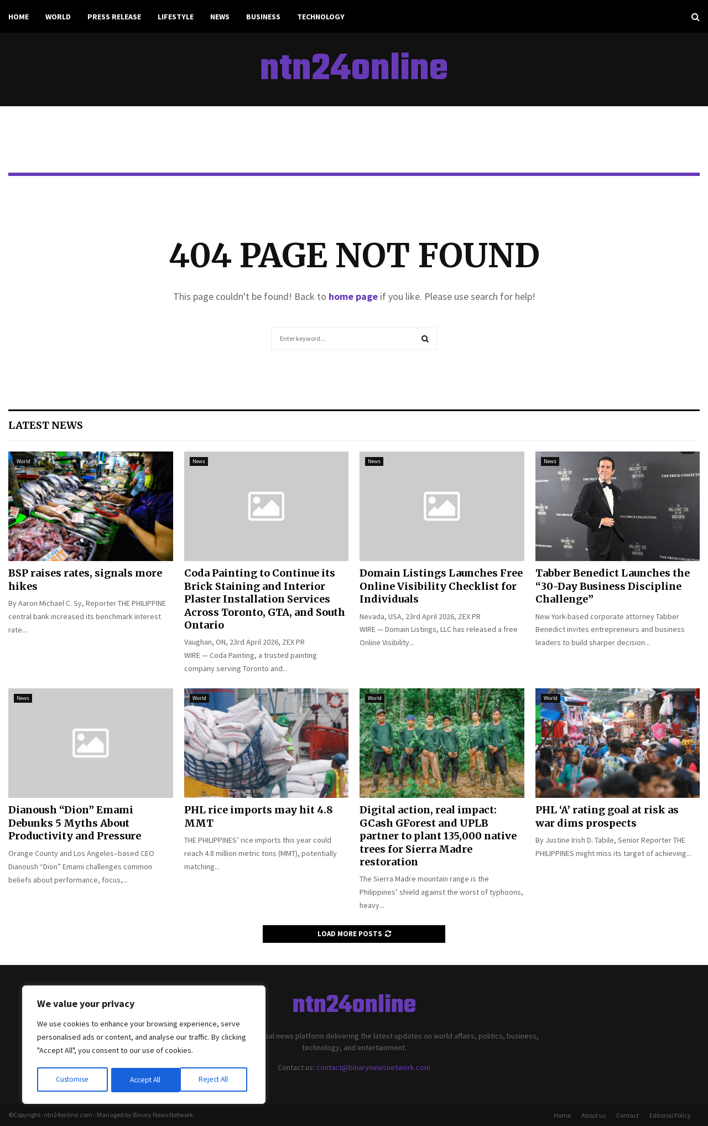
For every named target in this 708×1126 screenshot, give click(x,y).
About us (593, 1115)
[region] (144, 1046)
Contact (627, 1115)
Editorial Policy (670, 1115)
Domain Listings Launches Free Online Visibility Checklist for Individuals (441, 586)
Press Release (114, 17)
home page (353, 296)
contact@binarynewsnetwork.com (373, 1067)
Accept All (216, 1080)
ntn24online (354, 70)
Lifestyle (176, 17)
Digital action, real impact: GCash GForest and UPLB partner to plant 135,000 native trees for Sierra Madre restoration (438, 835)
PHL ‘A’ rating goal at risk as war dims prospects (607, 816)
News (220, 17)
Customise (72, 1080)
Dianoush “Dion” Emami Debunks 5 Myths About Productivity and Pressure (74, 822)
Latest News (45, 425)
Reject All (144, 1080)
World (58, 17)
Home (18, 17)
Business (263, 17)
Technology (321, 17)
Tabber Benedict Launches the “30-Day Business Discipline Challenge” (612, 586)
